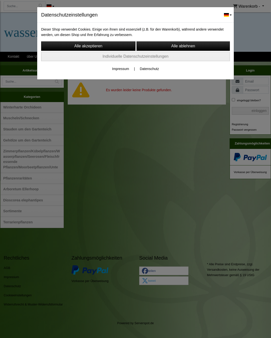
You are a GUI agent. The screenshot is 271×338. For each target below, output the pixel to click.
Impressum (120, 69)
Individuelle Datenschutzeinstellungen (135, 56)
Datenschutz (149, 69)
